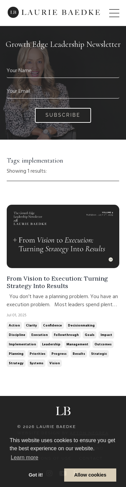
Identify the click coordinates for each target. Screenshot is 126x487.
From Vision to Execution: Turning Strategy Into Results (57, 282)
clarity (31, 325)
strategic (99, 353)
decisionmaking (81, 325)
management (77, 344)
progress (59, 353)
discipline (17, 335)
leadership (51, 344)
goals (89, 335)
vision (54, 363)
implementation (22, 344)
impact (106, 335)
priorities (37, 353)
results (79, 353)
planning (16, 353)
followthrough (66, 335)
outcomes (103, 344)
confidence (52, 325)
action (14, 325)
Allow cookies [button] (90, 475)
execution (39, 335)
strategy (16, 363)
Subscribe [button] (63, 115)
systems (36, 363)
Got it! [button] (36, 475)
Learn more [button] (24, 457)
